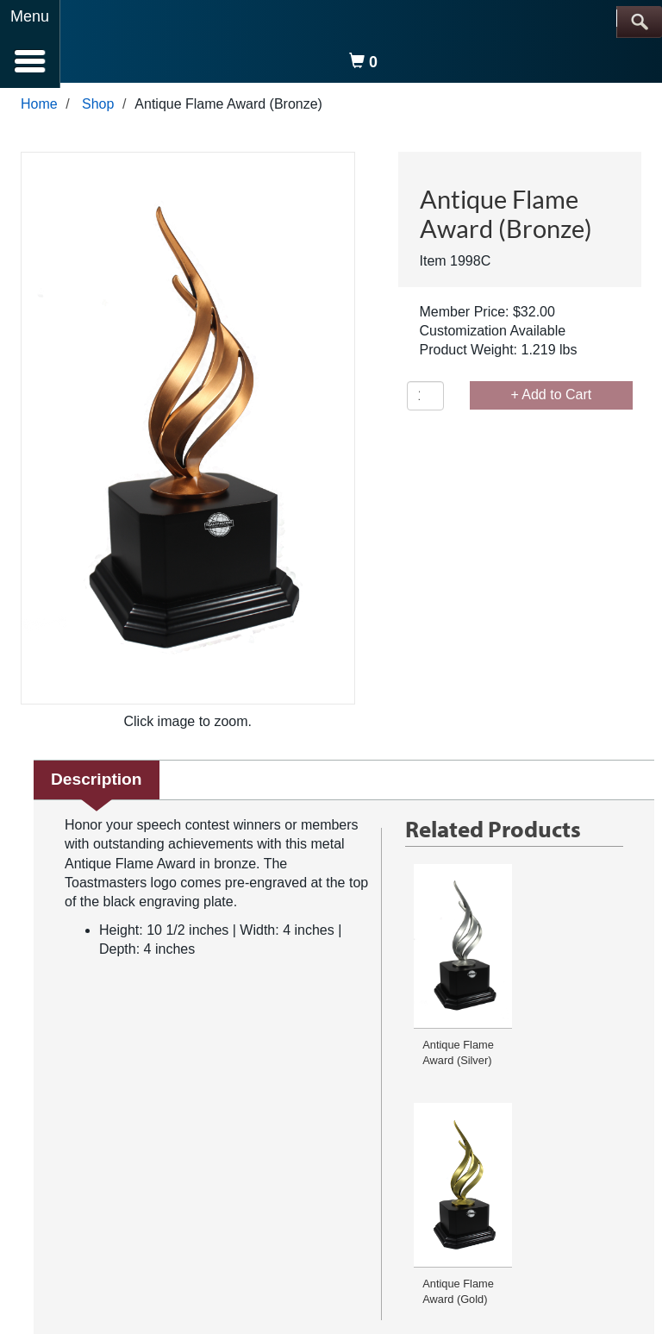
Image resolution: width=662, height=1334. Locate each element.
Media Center (596, 1188)
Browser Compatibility (392, 1188)
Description (96, 784)
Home (39, 109)
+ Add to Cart (550, 399)
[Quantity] (425, 401)
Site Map (532, 1188)
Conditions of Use (286, 1188)
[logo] (111, 45)
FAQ (145, 1188)
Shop (98, 109)
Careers (152, 1204)
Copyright (478, 1188)
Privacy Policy (199, 1188)
